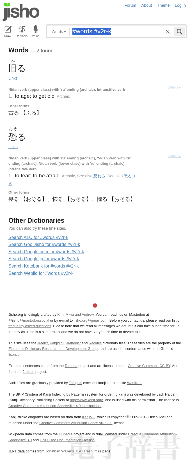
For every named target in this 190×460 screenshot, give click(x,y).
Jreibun (29, 372)
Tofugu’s (75, 383)
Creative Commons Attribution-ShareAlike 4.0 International (54, 406)
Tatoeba (71, 366)
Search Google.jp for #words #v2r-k (43, 258)
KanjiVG (88, 417)
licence (14, 354)
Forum (130, 5)
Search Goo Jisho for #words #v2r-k (44, 244)
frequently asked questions (29, 326)
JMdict (42, 343)
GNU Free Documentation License (67, 440)
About (146, 5)
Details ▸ (174, 87)
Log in (180, 5)
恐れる (99, 176)
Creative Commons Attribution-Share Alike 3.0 (75, 423)
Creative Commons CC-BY (149, 366)
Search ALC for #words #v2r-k (38, 237)
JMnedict (73, 343)
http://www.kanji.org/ (86, 400)
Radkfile (95, 343)
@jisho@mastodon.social (28, 320)
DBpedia (65, 434)
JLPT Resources (88, 451)
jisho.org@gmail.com (90, 320)
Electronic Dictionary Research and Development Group (53, 349)
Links (13, 78)
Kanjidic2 (57, 343)
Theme (163, 5)
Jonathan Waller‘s (59, 451)
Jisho (21, 12)
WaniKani (134, 383)
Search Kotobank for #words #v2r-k (43, 266)
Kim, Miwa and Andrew (75, 314)
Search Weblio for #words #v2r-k (41, 273)
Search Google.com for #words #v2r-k (46, 251)
